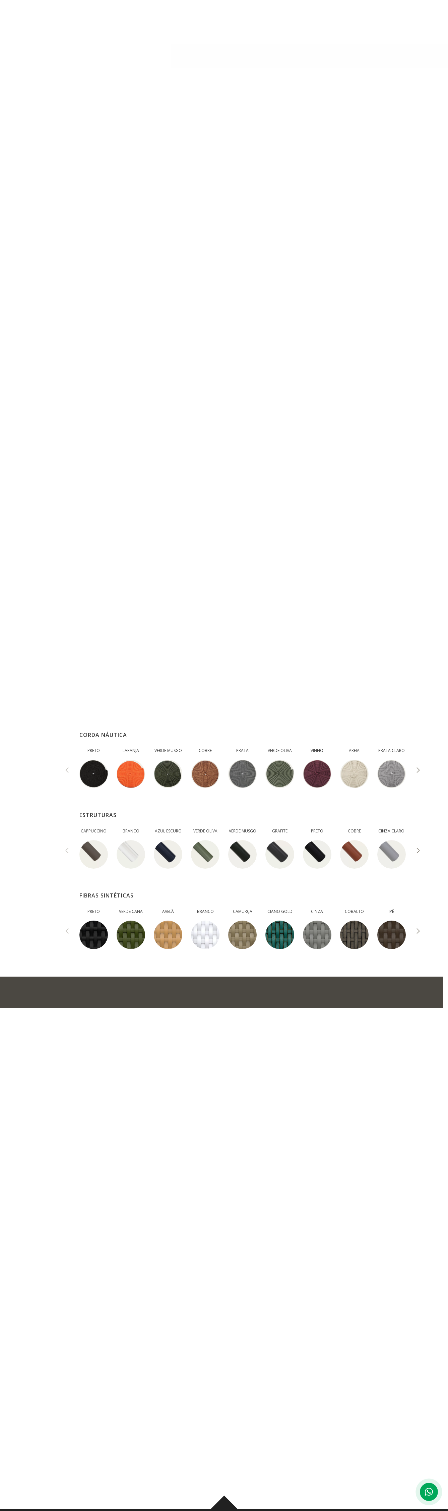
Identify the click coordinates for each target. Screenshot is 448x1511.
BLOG (289, 20)
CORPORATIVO (329, 20)
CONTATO (374, 20)
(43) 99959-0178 (195, 1436)
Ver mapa (131, 1465)
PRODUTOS (212, 20)
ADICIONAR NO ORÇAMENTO (102, 992)
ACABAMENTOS (222, 266)
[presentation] (67, 770)
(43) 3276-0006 (140, 1436)
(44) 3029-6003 (378, 1436)
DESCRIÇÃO (108, 266)
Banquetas (101, 51)
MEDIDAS (163, 266)
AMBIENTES (254, 20)
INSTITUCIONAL (164, 20)
